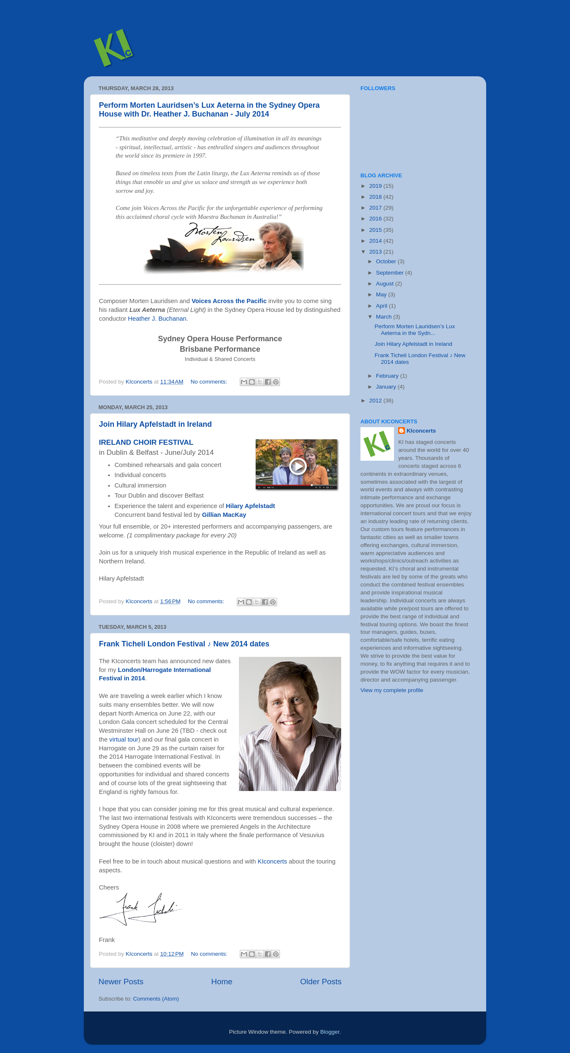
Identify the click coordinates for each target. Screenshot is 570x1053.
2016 (376, 218)
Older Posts (321, 981)
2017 (376, 208)
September (390, 273)
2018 (376, 197)
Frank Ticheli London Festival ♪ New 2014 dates (184, 644)
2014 (376, 241)
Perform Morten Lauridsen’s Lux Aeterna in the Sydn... (415, 329)
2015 (376, 230)
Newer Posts (120, 981)
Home (221, 981)
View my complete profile (391, 690)
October (387, 261)
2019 (376, 186)
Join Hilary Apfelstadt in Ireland (155, 424)
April (382, 306)
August (385, 283)
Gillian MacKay (224, 514)
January (387, 387)
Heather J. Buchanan (157, 318)
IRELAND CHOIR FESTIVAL (146, 442)
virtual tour (123, 739)
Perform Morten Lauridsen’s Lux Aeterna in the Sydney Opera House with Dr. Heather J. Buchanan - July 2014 (209, 109)
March (384, 317)
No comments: (210, 382)
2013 (376, 252)
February (388, 376)
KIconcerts (272, 861)
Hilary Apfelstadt (250, 506)
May (382, 294)
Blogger (329, 1032)
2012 (376, 400)
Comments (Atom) (156, 999)
